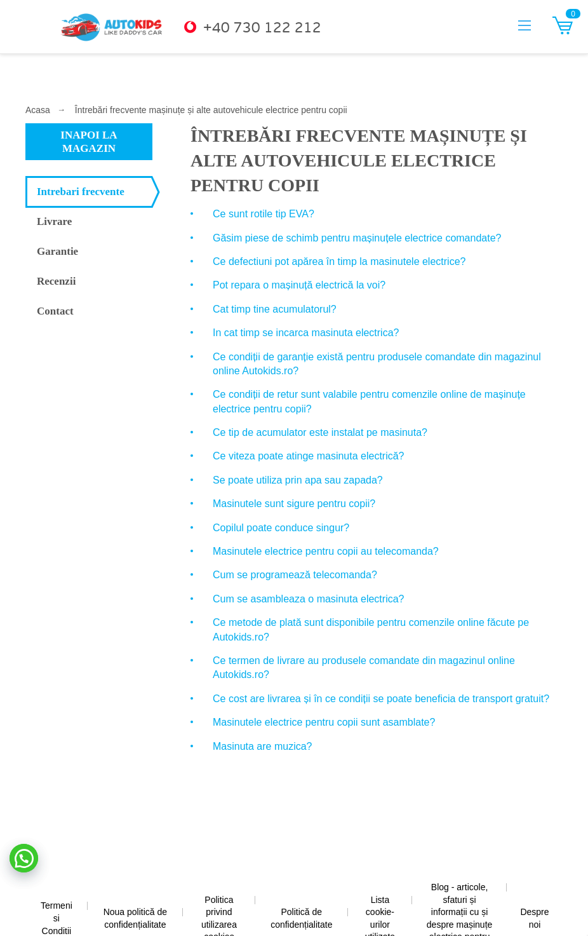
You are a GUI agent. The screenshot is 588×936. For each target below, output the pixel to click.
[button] (24, 858)
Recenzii (56, 281)
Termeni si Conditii (56, 917)
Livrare (54, 221)
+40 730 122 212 (262, 28)
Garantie (57, 251)
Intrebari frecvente (80, 192)
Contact (55, 311)
